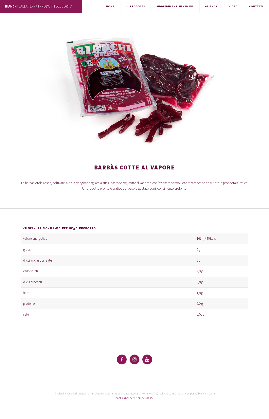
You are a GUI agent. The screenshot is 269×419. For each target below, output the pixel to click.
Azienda (211, 6)
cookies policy (124, 398)
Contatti (256, 6)
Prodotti (137, 6)
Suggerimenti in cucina (175, 6)
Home (110, 6)
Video (233, 6)
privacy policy (145, 398)
